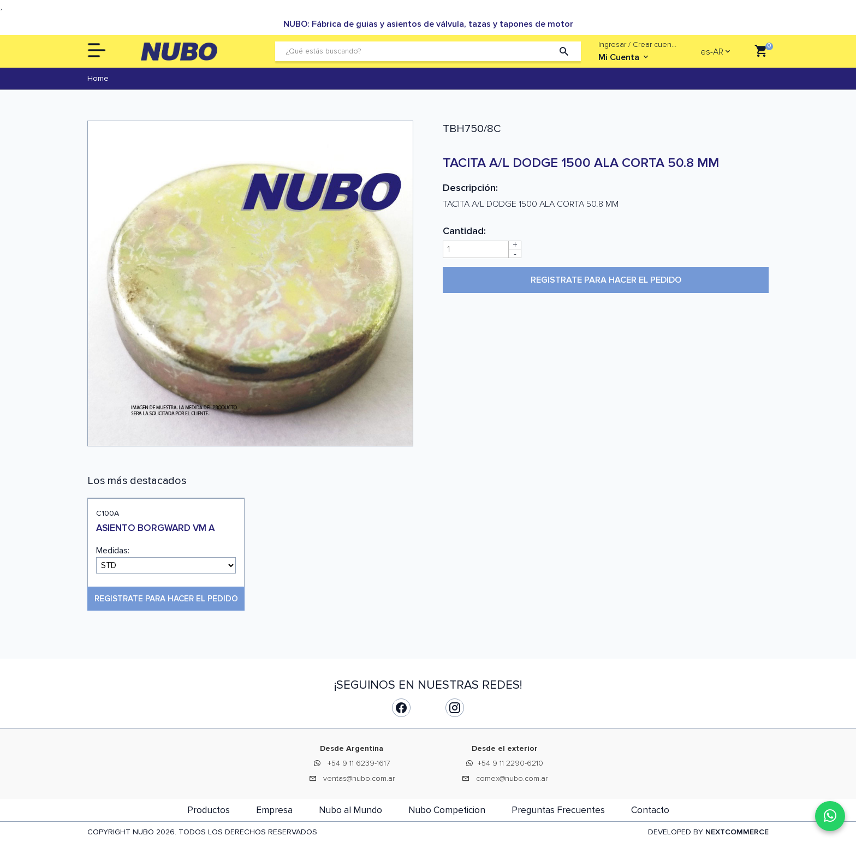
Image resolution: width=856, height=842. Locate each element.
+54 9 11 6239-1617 (359, 763)
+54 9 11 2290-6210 (510, 763)
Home (98, 78)
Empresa (274, 810)
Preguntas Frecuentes (558, 810)
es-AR (711, 51)
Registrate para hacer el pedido (606, 279)
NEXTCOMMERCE (737, 832)
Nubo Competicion (446, 810)
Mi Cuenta (624, 57)
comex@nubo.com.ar (512, 778)
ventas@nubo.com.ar (359, 778)
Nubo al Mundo (350, 810)
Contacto (650, 810)
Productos (208, 810)
